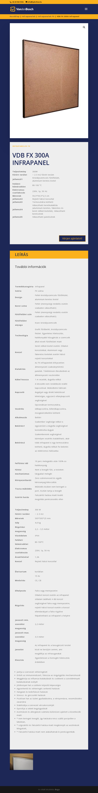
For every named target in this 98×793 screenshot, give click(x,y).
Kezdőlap (15, 16)
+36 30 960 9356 (18, 2)
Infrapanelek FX (46, 16)
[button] (84, 27)
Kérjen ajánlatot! (72, 238)
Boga (57, 789)
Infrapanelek (28, 16)
